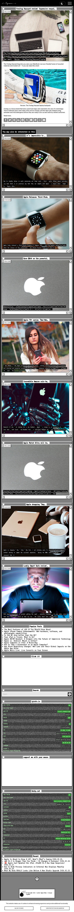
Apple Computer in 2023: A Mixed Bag (20, 643)
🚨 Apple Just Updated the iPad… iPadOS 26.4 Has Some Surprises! (34, 863)
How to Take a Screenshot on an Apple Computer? (26, 644)
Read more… (8, 116)
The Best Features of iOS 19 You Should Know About (27, 629)
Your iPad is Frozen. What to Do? (19, 637)
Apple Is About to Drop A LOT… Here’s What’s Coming (28, 859)
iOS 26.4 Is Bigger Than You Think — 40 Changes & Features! (31, 861)
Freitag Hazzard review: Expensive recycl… (35, 9)
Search (70, 694)
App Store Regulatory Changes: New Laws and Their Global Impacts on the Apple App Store (37, 647)
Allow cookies (19, 908)
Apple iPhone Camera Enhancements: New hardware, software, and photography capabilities (33, 632)
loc (37, 730)
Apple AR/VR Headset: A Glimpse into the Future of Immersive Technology (37, 639)
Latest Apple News (42, 893)
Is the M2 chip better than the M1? (20, 635)
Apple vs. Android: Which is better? (20, 641)
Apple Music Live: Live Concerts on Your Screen (26, 650)
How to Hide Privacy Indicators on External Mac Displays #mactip (34, 867)
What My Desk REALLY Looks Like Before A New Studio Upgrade (31, 870)
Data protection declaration (55, 908)
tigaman (28, 894)
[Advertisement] (37, 672)
